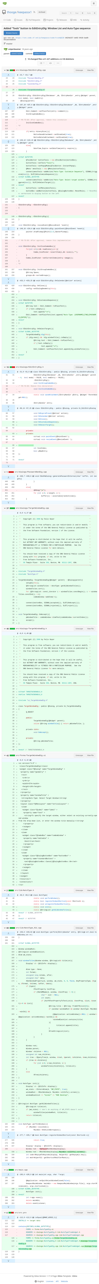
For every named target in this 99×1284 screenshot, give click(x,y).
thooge (11, 12)
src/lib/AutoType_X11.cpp (28, 928)
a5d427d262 (17, 54)
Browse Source (11, 33)
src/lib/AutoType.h (24, 890)
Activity (84, 20)
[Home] (5, 3)
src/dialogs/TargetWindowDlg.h (31, 629)
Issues (18, 20)
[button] (5, 70)
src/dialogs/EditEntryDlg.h (30, 367)
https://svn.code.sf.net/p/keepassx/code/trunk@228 (40, 38)
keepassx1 (25, 12)
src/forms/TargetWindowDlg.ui (31, 755)
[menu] (41, 63)
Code (7, 20)
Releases (62, 20)
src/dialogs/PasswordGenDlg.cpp (31, 472)
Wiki (73, 20)
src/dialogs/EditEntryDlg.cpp (31, 70)
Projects (48, 20)
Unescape (79, 70)
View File (90, 70)
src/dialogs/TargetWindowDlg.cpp (32, 508)
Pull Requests (33, 20)
